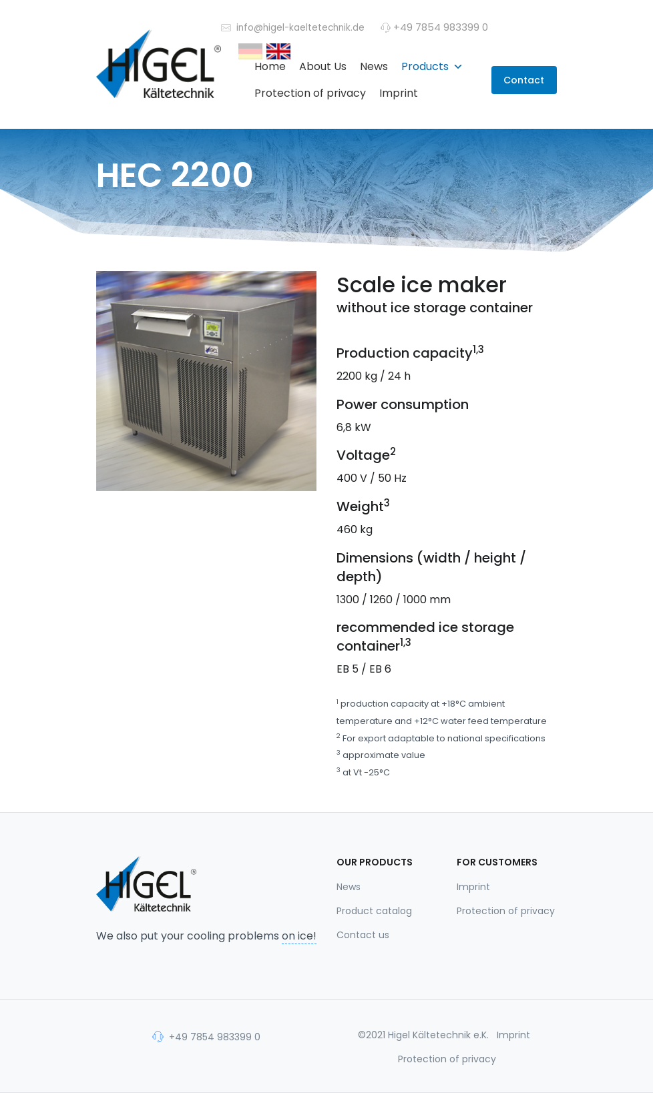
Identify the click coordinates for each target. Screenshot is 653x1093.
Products (432, 66)
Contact (523, 80)
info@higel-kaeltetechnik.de (293, 27)
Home (270, 66)
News (374, 66)
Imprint (398, 93)
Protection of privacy (310, 93)
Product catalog (374, 911)
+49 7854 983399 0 (206, 1036)
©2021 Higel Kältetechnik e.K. (423, 1035)
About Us (323, 66)
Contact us (363, 935)
